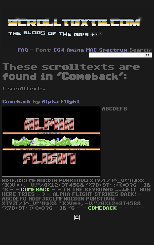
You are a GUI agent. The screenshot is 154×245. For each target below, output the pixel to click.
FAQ (23, 50)
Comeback (17, 102)
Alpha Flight (61, 102)
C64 (59, 50)
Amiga (75, 50)
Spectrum (113, 50)
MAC (91, 50)
